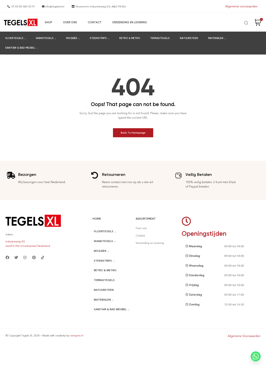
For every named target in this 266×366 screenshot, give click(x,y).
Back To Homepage (133, 132)
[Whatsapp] (256, 356)
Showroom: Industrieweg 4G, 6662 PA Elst (99, 6)
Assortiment (146, 218)
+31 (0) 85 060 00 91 (21, 6)
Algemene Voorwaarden (244, 335)
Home (96, 218)
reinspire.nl (76, 334)
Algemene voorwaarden (241, 6)
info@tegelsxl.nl (53, 6)
